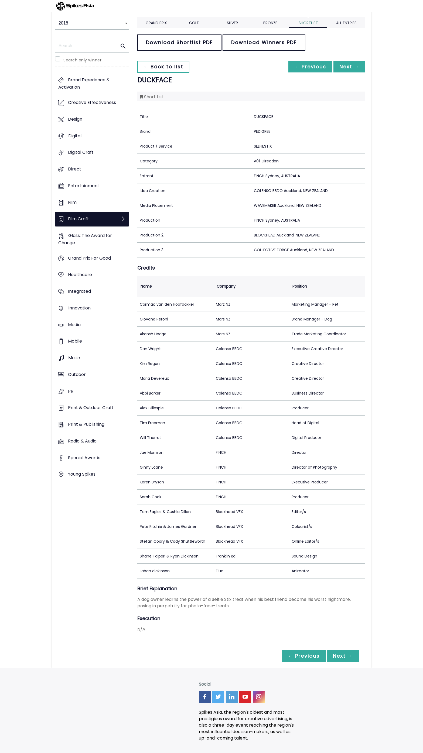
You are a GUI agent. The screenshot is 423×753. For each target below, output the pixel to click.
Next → (349, 66)
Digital (74, 136)
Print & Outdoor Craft (91, 408)
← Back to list (164, 66)
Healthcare (80, 275)
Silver (232, 23)
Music (74, 358)
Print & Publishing (86, 424)
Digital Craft (81, 152)
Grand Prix (156, 23)
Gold (194, 23)
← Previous (309, 66)
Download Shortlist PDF (179, 42)
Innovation (79, 308)
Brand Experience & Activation (84, 83)
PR (70, 391)
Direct (74, 169)
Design (75, 119)
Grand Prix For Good (89, 258)
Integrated (79, 291)
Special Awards (84, 458)
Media (74, 325)
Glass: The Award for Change (85, 239)
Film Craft (78, 219)
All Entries (346, 23)
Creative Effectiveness (92, 103)
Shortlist (308, 23)
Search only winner (82, 60)
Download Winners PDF (264, 42)
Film (72, 202)
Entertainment (83, 186)
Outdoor (77, 374)
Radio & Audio (82, 441)
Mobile (75, 341)
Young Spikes (81, 474)
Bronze (270, 23)
